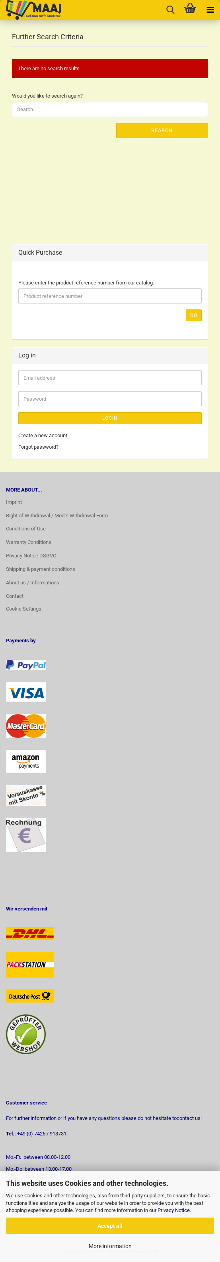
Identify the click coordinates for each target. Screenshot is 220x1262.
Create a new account (42, 435)
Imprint (14, 502)
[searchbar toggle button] (170, 10)
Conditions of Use (26, 529)
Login (110, 418)
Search (162, 130)
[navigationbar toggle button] (210, 10)
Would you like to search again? (47, 96)
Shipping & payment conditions (40, 569)
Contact (14, 596)
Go (193, 315)
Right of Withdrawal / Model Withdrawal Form (57, 516)
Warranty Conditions (28, 542)
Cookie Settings (23, 609)
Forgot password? (38, 447)
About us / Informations (32, 583)
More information (110, 1246)
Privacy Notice (174, 1210)
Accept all (110, 1226)
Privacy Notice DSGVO (31, 556)
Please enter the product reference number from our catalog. (86, 283)
